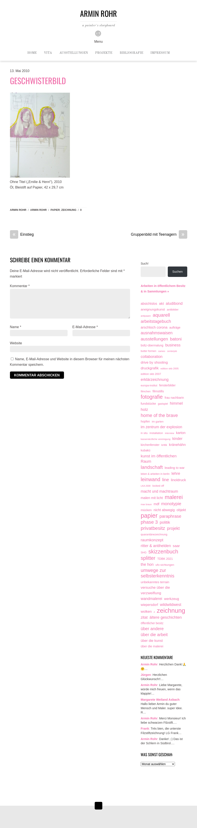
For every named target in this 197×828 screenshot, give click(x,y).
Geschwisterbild (38, 80)
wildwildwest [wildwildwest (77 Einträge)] (170, 604)
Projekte (103, 53)
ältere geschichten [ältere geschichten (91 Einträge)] (166, 617)
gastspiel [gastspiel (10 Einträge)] (163, 403)
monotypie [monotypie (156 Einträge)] (171, 503)
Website (16, 343)
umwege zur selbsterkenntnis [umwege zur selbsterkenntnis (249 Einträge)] (157, 573)
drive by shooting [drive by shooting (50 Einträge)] (154, 362)
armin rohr (38, 209)
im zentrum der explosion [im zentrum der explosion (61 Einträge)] (161, 427)
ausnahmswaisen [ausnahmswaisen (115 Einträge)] (156, 332)
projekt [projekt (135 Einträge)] (173, 528)
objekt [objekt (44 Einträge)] (181, 510)
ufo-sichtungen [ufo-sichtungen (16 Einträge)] (164, 564)
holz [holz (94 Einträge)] (144, 409)
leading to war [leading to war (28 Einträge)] (175, 467)
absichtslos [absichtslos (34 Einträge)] (149, 303)
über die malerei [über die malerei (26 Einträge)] (152, 646)
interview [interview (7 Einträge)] (169, 433)
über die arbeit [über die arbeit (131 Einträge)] (154, 634)
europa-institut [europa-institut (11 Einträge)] (149, 385)
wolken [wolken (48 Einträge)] (146, 612)
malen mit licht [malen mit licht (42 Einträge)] (152, 498)
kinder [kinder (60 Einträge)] (177, 439)
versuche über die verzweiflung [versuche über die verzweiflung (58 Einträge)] (155, 590)
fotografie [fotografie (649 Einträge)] (152, 397)
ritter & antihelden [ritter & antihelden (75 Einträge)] (156, 546)
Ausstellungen (73, 53)
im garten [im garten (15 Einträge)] (158, 421)
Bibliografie (131, 53)
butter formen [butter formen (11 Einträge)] (148, 351)
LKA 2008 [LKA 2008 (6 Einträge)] (145, 486)
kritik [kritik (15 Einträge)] (164, 445)
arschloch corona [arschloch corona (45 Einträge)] (154, 327)
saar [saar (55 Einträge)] (176, 546)
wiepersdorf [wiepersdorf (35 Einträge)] (149, 605)
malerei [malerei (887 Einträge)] (174, 497)
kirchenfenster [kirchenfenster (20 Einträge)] (150, 445)
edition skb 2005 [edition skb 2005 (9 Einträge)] (170, 368)
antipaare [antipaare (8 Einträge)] (146, 316)
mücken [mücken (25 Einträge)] (146, 510)
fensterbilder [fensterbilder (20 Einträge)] (167, 385)
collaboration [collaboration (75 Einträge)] (151, 356)
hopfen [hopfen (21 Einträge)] (145, 421)
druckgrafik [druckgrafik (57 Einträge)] (150, 368)
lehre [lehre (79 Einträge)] (176, 473)
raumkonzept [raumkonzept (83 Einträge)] (152, 540)
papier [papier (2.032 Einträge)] (149, 516)
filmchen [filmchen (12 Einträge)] (146, 391)
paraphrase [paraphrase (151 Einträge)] (170, 516)
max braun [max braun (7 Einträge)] (146, 504)
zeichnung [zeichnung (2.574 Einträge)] (171, 610)
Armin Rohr (18, 209)
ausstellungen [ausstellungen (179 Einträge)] (154, 338)
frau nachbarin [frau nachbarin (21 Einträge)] (174, 397)
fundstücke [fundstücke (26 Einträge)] (148, 403)
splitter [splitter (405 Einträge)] (148, 558)
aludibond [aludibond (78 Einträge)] (174, 303)
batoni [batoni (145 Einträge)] (176, 339)
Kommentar (20, 286)
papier (55, 209)
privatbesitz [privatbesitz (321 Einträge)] (153, 528)
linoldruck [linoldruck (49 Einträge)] (178, 480)
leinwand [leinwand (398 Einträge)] (150, 479)
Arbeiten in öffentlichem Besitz (163, 286)
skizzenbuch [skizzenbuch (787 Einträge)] (163, 551)
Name (15, 327)
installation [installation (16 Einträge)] (156, 433)
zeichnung (68, 209)
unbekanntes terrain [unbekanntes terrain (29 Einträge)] (155, 582)
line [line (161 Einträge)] (165, 479)
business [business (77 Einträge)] (172, 345)
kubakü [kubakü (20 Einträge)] (145, 450)
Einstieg (22, 234)
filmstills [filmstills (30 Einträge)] (158, 391)
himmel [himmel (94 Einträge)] (176, 403)
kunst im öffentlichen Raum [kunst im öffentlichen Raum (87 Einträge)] (158, 459)
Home (32, 53)
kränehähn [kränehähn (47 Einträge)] (177, 445)
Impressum (160, 53)
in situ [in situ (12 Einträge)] (144, 433)
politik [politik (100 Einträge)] (165, 522)
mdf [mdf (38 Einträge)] (156, 504)
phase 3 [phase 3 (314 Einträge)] (149, 522)
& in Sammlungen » (155, 291)
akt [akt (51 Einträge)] (161, 304)
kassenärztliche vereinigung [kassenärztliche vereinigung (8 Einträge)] (155, 439)
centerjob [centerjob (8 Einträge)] (172, 351)
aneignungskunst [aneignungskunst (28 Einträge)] (153, 309)
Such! (144, 263)
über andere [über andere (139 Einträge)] (152, 628)
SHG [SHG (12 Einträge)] (143, 552)
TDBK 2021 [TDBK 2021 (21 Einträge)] (165, 558)
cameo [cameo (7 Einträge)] (161, 351)
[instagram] (98, 33)
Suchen (177, 271)
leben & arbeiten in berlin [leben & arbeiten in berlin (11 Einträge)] (155, 473)
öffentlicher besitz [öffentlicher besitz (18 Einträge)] (152, 623)
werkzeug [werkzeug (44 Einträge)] (171, 599)
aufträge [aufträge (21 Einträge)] (174, 327)
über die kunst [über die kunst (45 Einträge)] (152, 641)
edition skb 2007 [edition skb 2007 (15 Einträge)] (151, 374)
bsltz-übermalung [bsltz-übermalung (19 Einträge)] (152, 345)
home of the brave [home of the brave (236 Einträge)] (159, 415)
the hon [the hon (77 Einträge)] (147, 564)
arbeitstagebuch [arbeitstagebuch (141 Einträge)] (156, 321)
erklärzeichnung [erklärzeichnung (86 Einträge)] (154, 379)
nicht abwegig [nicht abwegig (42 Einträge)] (164, 510)
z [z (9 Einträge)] (154, 611)
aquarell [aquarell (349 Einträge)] (161, 315)
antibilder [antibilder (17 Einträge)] (172, 309)
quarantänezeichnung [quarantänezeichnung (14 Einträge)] (154, 534)
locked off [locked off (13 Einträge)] (158, 485)
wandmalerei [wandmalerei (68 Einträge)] (151, 599)
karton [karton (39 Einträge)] (181, 433)
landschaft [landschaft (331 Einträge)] (152, 467)
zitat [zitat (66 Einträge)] (144, 617)
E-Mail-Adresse (85, 327)
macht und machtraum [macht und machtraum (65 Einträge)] (159, 491)
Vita (48, 53)
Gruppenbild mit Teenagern (159, 234)
